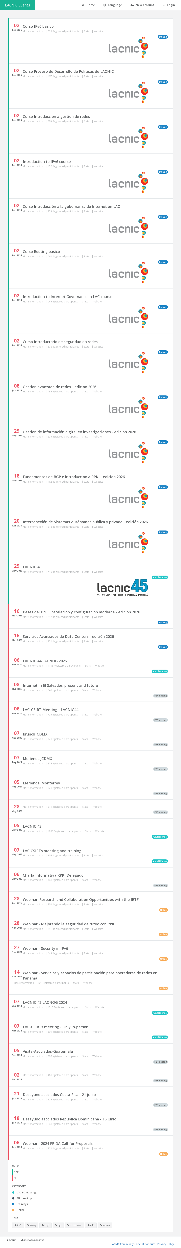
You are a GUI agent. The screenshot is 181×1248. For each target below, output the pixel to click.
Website (98, 31)
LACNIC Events (17, 5)
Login (169, 5)
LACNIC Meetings (24, 1192)
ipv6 (18, 1225)
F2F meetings (22, 1198)
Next (16, 1172)
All (15, 1177)
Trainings (20, 1204)
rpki (91, 1225)
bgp (58, 1225)
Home (88, 5)
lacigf (45, 1225)
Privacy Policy (165, 1244)
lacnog (31, 1225)
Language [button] (113, 5)
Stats (87, 31)
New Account (142, 5)
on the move (74, 1225)
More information (33, 31)
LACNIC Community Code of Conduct (133, 1244)
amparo (105, 1225)
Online (18, 1210)
